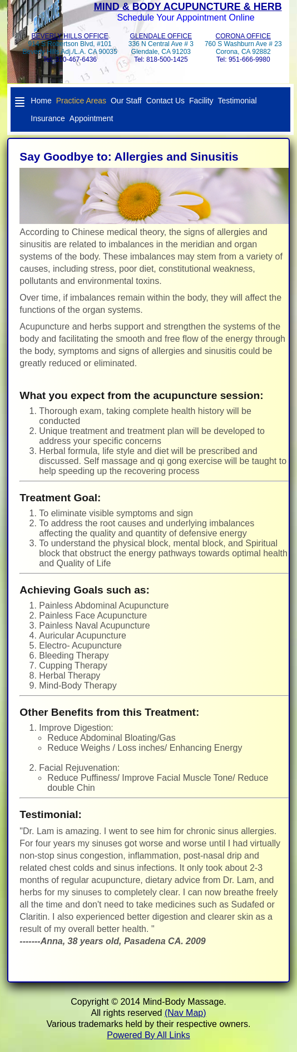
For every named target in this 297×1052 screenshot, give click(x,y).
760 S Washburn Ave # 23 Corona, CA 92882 (243, 48)
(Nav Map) (185, 1013)
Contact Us (165, 100)
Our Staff (126, 100)
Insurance (48, 118)
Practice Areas (81, 100)
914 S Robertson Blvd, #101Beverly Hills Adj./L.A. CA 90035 (70, 48)
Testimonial (237, 100)
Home (41, 100)
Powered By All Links (148, 1035)
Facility (201, 100)
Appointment (91, 118)
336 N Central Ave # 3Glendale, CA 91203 (161, 48)
